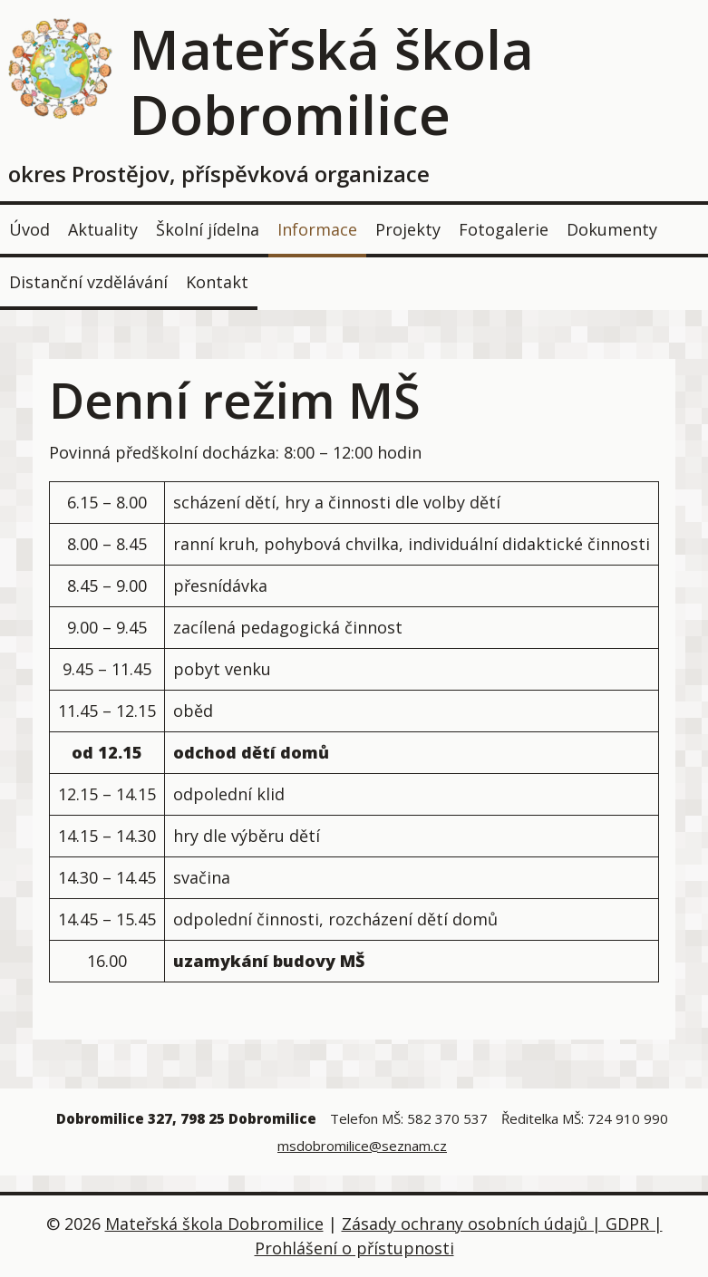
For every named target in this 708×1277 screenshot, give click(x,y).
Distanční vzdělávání (88, 282)
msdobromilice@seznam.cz (362, 1146)
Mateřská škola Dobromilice (331, 81)
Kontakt (217, 282)
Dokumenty (612, 229)
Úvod (29, 229)
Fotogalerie (503, 229)
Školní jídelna (207, 229)
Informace (317, 229)
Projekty (408, 229)
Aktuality (103, 229)
